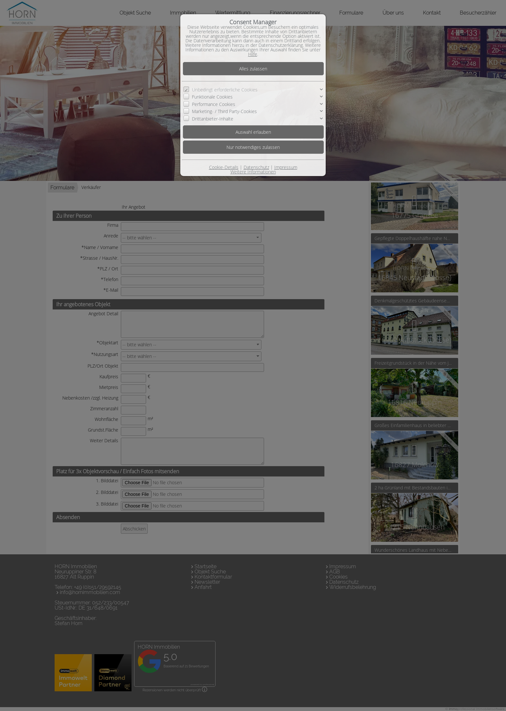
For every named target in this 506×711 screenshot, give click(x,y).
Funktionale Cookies (212, 97)
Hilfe (252, 54)
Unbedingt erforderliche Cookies (225, 90)
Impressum (285, 167)
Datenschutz (256, 167)
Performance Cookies (213, 104)
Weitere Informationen (253, 172)
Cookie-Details (223, 167)
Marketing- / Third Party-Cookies (224, 111)
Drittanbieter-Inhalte (212, 119)
